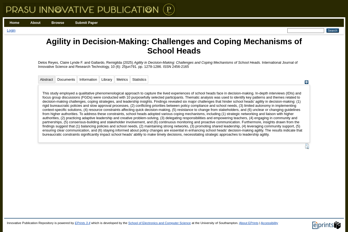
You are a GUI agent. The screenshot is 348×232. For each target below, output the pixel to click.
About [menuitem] (35, 23)
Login (11, 30)
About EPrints (248, 223)
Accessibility (269, 223)
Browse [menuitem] (58, 23)
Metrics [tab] (122, 79)
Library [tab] (107, 79)
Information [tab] (88, 79)
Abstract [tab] (46, 79)
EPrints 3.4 (82, 223)
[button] (307, 146)
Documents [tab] (66, 79)
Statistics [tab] (139, 79)
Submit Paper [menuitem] (86, 23)
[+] (306, 83)
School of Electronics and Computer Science (159, 223)
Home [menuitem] (14, 23)
